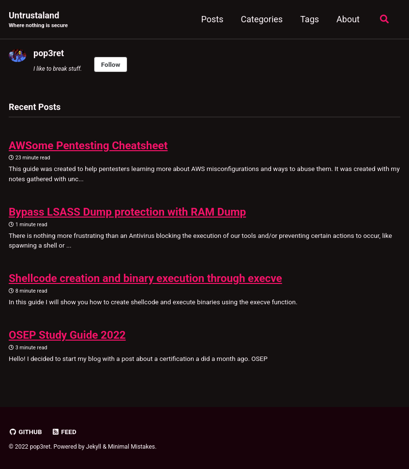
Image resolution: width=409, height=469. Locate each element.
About (348, 19)
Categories (262, 19)
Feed (63, 432)
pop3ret (48, 53)
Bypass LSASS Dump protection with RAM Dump (127, 211)
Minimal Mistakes (131, 446)
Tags (309, 19)
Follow (111, 64)
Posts (212, 19)
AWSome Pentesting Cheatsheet (88, 145)
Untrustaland (38, 20)
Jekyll (94, 446)
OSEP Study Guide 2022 (67, 334)
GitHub (25, 432)
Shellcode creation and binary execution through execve (145, 278)
